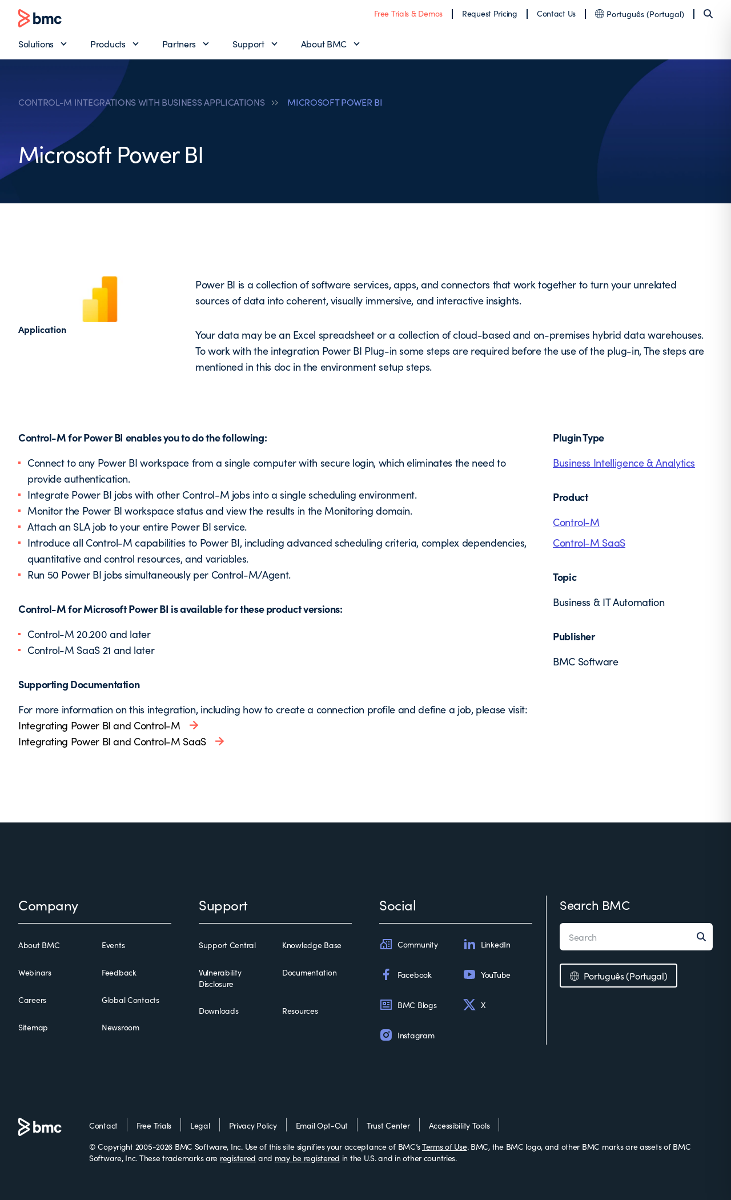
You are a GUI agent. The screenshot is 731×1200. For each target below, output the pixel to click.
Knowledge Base (312, 944)
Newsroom (120, 1027)
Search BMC (595, 904)
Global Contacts (130, 999)
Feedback (119, 972)
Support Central (227, 944)
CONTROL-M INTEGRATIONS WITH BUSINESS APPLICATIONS (141, 101)
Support (248, 43)
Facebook (405, 974)
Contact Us (556, 13)
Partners (179, 43)
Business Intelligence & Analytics (624, 462)
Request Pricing (489, 13)
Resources (300, 1010)
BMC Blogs (407, 1005)
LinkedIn (487, 944)
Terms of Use (444, 1146)
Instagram (406, 1035)
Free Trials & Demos (408, 13)
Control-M (576, 522)
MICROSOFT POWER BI (334, 101)
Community (408, 944)
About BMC (324, 43)
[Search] (708, 13)
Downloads (218, 1010)
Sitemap (33, 1027)
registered (238, 1157)
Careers (32, 999)
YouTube (487, 974)
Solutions (36, 43)
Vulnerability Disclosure (220, 977)
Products (107, 43)
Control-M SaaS (589, 542)
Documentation (309, 972)
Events (113, 944)
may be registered (307, 1157)
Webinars (34, 972)
